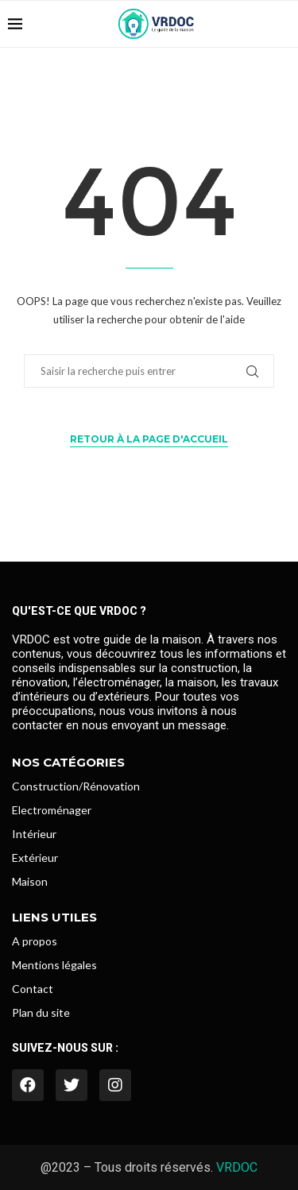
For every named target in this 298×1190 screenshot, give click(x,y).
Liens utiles (54, 917)
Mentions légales (54, 965)
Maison (30, 881)
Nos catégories (68, 762)
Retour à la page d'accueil (149, 439)
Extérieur (35, 858)
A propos (34, 941)
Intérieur (34, 834)
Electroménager (51, 810)
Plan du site (41, 1012)
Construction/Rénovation (76, 786)
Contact (32, 989)
